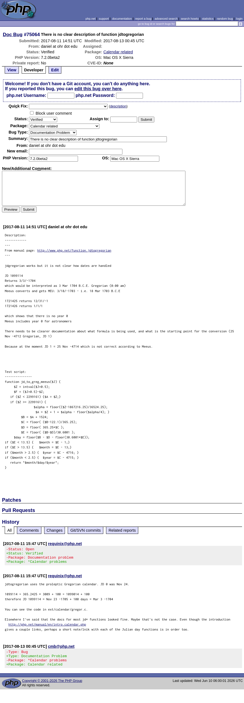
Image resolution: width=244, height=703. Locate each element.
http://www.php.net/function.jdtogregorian (74, 250)
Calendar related (118, 52)
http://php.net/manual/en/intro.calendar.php (47, 627)
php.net (90, 18)
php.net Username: (26, 95)
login (239, 18)
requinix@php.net (65, 543)
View (11, 70)
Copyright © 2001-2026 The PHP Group (52, 687)
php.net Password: (95, 95)
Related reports (122, 530)
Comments (29, 530)
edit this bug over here (98, 88)
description (118, 106)
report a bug (143, 18)
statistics (207, 18)
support (104, 18)
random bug (225, 18)
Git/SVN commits (85, 530)
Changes (55, 530)
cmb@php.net (61, 649)
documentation (122, 18)
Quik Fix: (18, 106)
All (9, 530)
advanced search (166, 18)
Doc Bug (12, 34)
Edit (55, 70)
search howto (189, 18)
